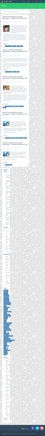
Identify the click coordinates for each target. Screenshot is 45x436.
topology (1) (6, 353)
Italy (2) (5, 321)
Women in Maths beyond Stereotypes (15, 21)
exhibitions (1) (6, 337)
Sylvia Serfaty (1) (6, 307)
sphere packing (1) (7, 328)
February (7, 239)
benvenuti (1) (6, 290)
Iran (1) (5, 347)
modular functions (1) (7, 330)
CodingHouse (20, 433)
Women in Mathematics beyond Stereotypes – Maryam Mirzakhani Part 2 (8, 210)
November (8, 248)
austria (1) (5, 310)
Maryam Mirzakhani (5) (7, 341)
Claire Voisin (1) (6, 300)
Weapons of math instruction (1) (9, 340)
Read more (5, 43)
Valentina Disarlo (5, 21)
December (8, 245)
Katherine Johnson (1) (7, 311)
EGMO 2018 (8, 2)
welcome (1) (6, 291)
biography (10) (6, 297)
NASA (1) (5, 313)
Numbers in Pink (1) (7, 338)
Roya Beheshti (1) (7, 350)
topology (18, 46)
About (28, 1)
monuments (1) (6, 333)
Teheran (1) (6, 348)
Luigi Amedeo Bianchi (7, 361)
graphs (18, 71)
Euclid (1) (5, 354)
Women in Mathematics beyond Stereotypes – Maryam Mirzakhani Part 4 (8, 188)
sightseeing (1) (6, 334)
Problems (42, 1)
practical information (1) (8, 323)
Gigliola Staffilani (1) (7, 304)
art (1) (5, 331)
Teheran (16, 106)
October (7, 250)
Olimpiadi (7, 272)
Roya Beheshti (21, 106)
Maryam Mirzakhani (8, 46)
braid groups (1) (6, 298)
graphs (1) (5, 351)
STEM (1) (5, 343)
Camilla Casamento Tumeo (8, 379)
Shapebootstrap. (34, 433)
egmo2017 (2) (6, 294)
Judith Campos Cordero (7, 414)
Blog (33, 1)
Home (24, 1)
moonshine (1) (6, 327)
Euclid (22, 46)
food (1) (5, 320)
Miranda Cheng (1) (7, 324)
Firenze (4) (5, 318)
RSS (4, 420)
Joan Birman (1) (6, 295)
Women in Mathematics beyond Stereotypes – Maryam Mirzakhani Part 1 (8, 220)
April (6, 234)
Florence (7, 262)
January (7, 241)
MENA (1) (5, 344)
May (6, 232)
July (6, 230)
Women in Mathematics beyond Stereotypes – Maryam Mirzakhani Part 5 (8, 178)
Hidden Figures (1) (7, 314)
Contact (36, 1)
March (7, 236)
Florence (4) (6, 317)
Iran (13, 106)
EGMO (7, 256)
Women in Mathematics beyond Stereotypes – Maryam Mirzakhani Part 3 (8, 199)
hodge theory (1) (6, 301)
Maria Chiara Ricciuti (7, 395)
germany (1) (6, 308)
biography (14, 46)
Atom (7, 420)
